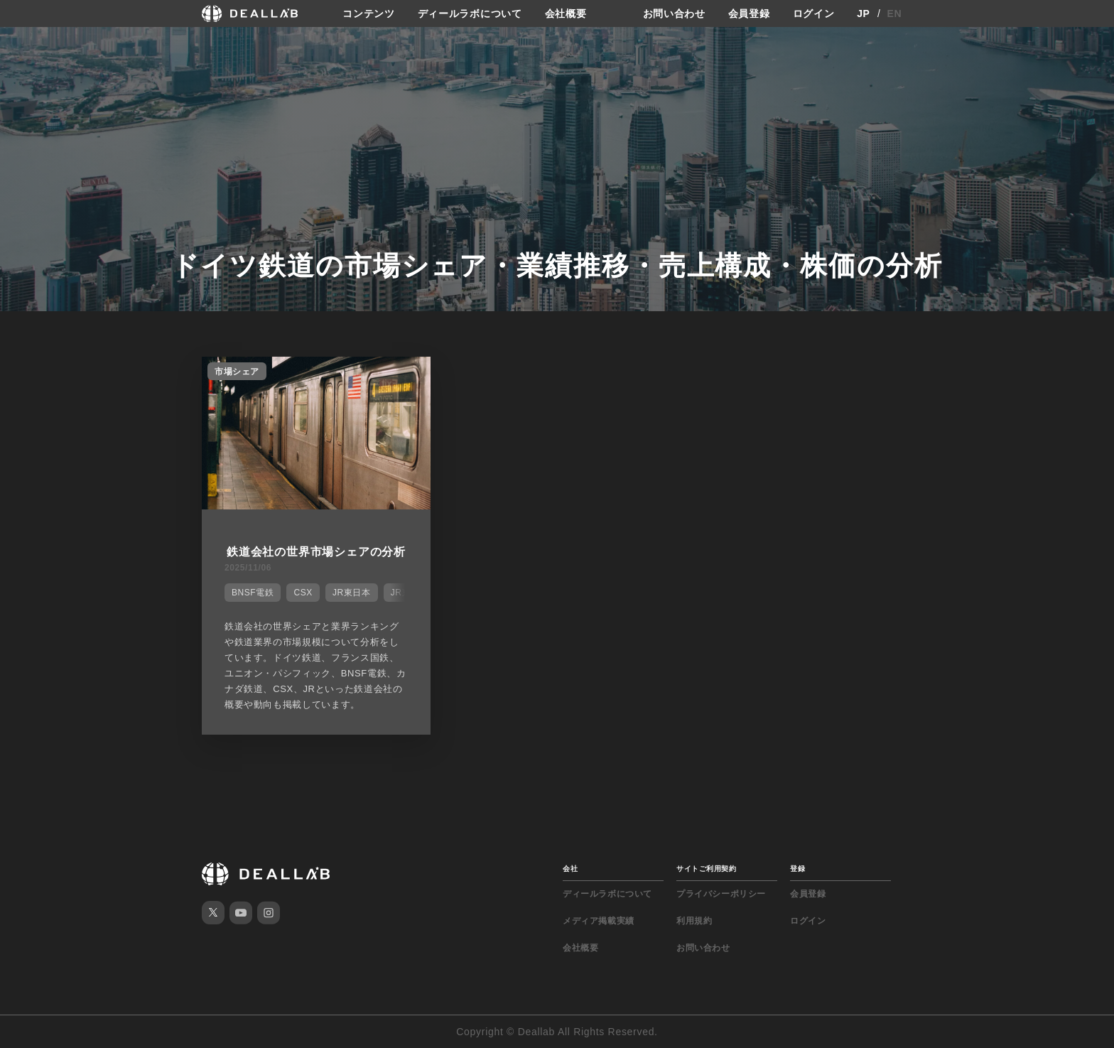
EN (894, 13)
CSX (302, 593)
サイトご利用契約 (706, 869)
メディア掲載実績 (598, 921)
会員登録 (749, 13)
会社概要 (566, 13)
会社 (570, 869)
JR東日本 (351, 593)
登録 (797, 869)
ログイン (814, 13)
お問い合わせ (674, 13)
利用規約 (694, 921)
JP (863, 13)
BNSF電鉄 (253, 593)
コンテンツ (368, 13)
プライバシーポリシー (721, 894)
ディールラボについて (470, 13)
